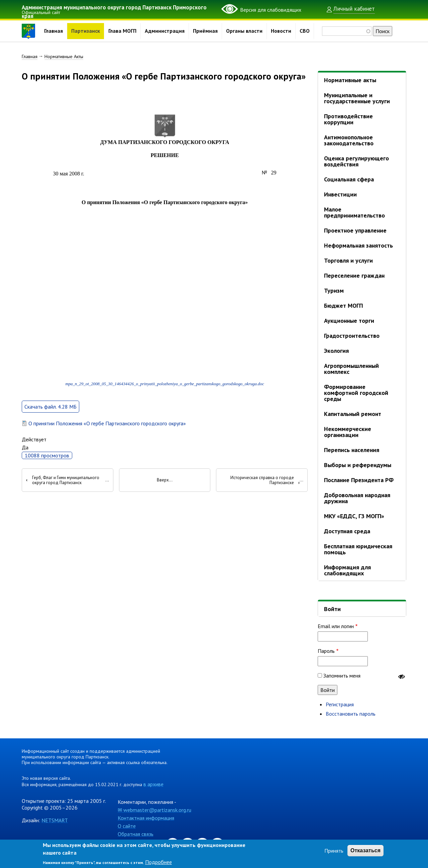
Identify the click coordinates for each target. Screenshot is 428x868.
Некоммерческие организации (347, 432)
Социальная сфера (349, 179)
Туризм (334, 290)
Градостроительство (352, 335)
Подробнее (158, 862)
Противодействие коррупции (348, 119)
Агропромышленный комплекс (351, 369)
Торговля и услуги (348, 260)
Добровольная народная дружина (357, 498)
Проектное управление (355, 230)
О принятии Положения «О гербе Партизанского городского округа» (107, 435)
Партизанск (85, 31)
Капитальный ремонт (352, 414)
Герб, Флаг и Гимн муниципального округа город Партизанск (62, 491)
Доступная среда (347, 531)
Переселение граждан (354, 275)
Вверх (163, 491)
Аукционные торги (349, 320)
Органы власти (244, 31)
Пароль (326, 650)
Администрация (165, 31)
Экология (336, 350)
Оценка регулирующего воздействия (356, 161)
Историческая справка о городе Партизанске (265, 491)
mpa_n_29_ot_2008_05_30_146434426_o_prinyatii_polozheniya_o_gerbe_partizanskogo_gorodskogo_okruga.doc (164, 395)
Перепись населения (351, 450)
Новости (281, 31)
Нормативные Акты (63, 56)
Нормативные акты (350, 80)
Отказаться (365, 850)
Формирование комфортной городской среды (356, 393)
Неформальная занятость (358, 245)
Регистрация (340, 704)
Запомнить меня (341, 675)
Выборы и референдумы (357, 465)
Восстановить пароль (351, 713)
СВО (305, 31)
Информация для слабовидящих (347, 570)
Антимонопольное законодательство (348, 140)
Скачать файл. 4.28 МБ (50, 418)
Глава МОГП (122, 31)
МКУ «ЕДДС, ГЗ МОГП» (354, 516)
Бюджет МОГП (343, 305)
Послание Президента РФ (359, 480)
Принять (333, 850)
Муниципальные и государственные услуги (357, 98)
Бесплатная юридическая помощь (358, 549)
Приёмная (205, 31)
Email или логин (336, 626)
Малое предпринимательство (354, 212)
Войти (332, 609)
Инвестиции (340, 194)
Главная (53, 31)
